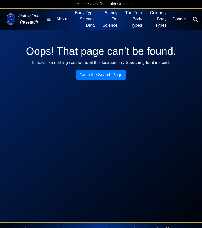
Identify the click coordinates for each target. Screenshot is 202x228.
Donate (179, 19)
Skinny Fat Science (110, 19)
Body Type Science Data (85, 19)
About (61, 19)
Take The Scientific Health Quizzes (101, 4)
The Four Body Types (133, 19)
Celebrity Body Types (158, 19)
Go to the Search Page (101, 75)
